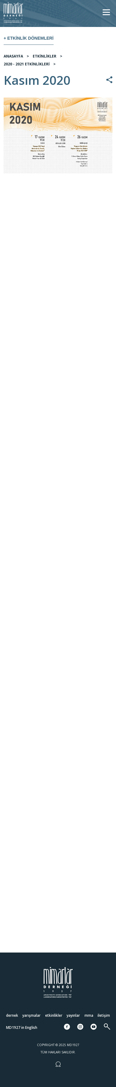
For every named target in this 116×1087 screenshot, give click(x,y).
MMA (89, 1015)
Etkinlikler (53, 1015)
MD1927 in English (21, 1027)
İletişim (104, 1015)
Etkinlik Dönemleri (30, 38)
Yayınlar (73, 1015)
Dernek (12, 1015)
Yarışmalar (31, 1015)
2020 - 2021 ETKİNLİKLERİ (27, 64)
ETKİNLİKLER (44, 56)
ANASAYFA (13, 56)
